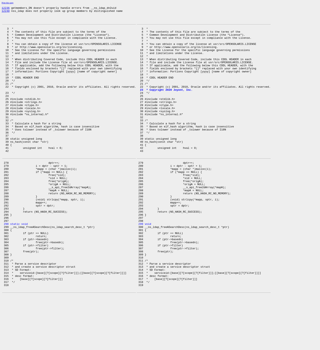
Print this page (7, 3)
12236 (6, 8)
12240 (6, 12)
